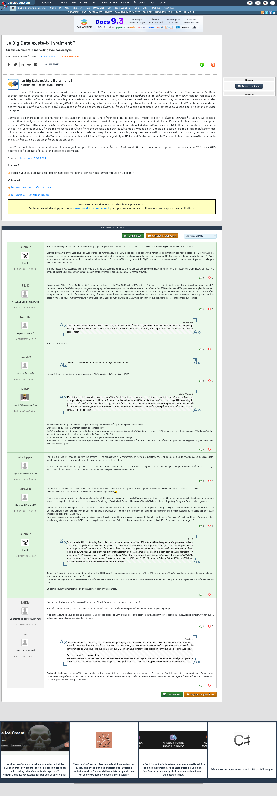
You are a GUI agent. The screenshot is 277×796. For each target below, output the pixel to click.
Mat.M (25, 388)
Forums (46, 2)
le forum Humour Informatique (31, 187)
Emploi (125, 2)
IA (60, 8)
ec (25, 634)
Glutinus (25, 247)
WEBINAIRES (95, 12)
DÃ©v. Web (98, 8)
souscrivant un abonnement (91, 208)
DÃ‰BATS (160, 12)
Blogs (83, 2)
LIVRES (108, 12)
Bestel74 (25, 357)
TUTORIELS (73, 12)
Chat (94, 2)
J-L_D (25, 285)
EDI (109, 8)
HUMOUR (189, 12)
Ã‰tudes (139, 2)
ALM (67, 8)
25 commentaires (70, 57)
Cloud (53, 8)
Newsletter (109, 2)
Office (146, 8)
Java (88, 8)
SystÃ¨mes (168, 8)
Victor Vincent (48, 56)
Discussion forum (249, 86)
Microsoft (77, 8)
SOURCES (147, 12)
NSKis (25, 602)
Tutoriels (61, 2)
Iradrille (25, 317)
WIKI (170, 12)
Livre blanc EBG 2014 (32, 158)
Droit (152, 2)
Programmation (122, 8)
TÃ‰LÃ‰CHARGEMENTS (127, 12)
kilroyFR (25, 489)
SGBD (136, 8)
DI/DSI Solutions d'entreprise (32, 8)
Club (162, 2)
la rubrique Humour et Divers (30, 195)
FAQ (73, 2)
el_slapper (25, 457)
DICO (178, 12)
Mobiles (156, 8)
